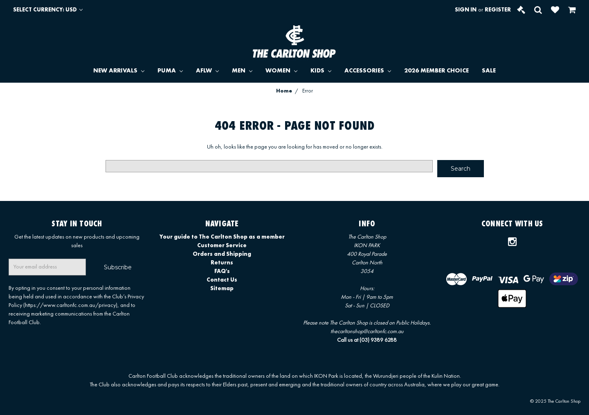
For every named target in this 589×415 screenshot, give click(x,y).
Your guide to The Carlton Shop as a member (222, 237)
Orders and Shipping (222, 254)
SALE (489, 71)
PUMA (170, 71)
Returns (222, 263)
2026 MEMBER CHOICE (436, 71)
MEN (242, 71)
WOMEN (281, 71)
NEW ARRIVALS (118, 71)
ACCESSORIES (367, 71)
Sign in (466, 10)
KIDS (320, 71)
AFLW (207, 71)
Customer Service (222, 245)
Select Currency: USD (48, 10)
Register (498, 10)
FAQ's (222, 271)
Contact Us (222, 280)
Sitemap (222, 288)
